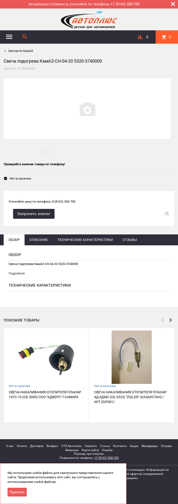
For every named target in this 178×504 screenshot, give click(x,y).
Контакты (120, 445)
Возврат (52, 445)
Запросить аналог (34, 213)
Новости (91, 445)
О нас (10, 445)
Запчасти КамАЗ (20, 51)
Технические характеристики (85, 239)
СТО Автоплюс (71, 445)
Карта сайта (90, 450)
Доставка (37, 445)
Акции (134, 445)
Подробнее (17, 273)
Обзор (14, 239)
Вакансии (72, 450)
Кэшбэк (107, 450)
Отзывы (130, 239)
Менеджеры (150, 445)
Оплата (22, 445)
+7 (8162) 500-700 (106, 457)
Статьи (105, 445)
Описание (38, 239)
